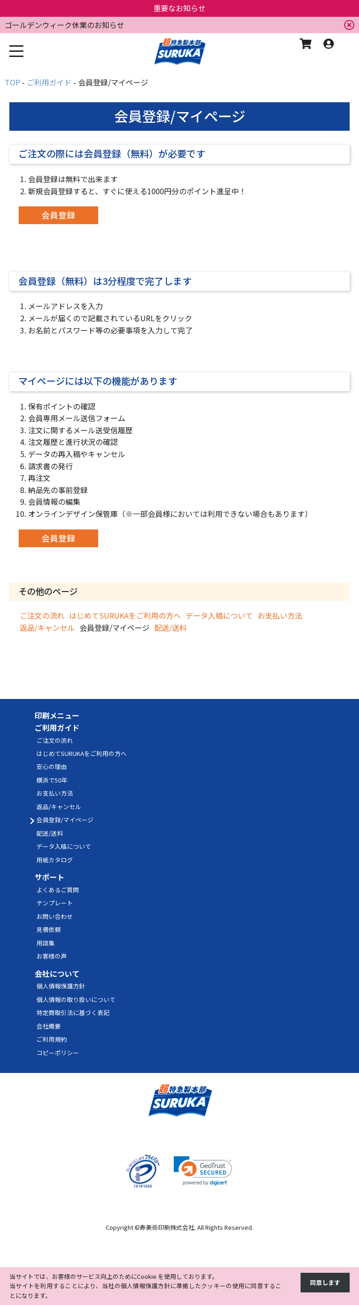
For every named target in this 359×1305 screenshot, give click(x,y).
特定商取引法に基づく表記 (72, 1012)
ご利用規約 (51, 1039)
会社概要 (48, 1026)
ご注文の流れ (42, 615)
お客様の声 (51, 956)
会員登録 (58, 215)
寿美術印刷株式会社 (167, 1227)
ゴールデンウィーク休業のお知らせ (64, 24)
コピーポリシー (57, 1052)
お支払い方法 (280, 615)
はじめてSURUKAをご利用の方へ (125, 615)
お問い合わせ (54, 916)
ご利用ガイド (57, 727)
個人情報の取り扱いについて (75, 999)
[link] (202, 1171)
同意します (325, 1282)
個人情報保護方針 (60, 985)
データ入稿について (219, 615)
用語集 (45, 942)
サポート (50, 876)
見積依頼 (48, 929)
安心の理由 (51, 766)
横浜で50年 (51, 780)
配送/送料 (170, 627)
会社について (57, 973)
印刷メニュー (57, 715)
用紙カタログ (54, 859)
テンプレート (54, 902)
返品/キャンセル (47, 627)
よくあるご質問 (57, 889)
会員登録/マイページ (64, 819)
